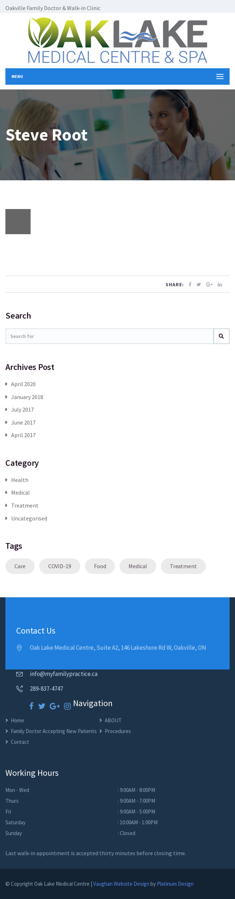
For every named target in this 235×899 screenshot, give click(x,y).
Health (19, 479)
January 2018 (27, 396)
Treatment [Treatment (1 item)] (183, 566)
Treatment (25, 505)
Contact (20, 741)
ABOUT (113, 720)
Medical (20, 492)
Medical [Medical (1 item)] (137, 566)
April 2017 (23, 435)
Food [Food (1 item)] (100, 566)
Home (17, 720)
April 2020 (23, 384)
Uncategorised (29, 518)
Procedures (118, 731)
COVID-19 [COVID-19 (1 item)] (59, 566)
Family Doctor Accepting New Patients (54, 731)
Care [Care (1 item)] (20, 566)
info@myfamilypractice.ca (64, 674)
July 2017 (22, 409)
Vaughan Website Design (121, 883)
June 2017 (23, 422)
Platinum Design (175, 883)
